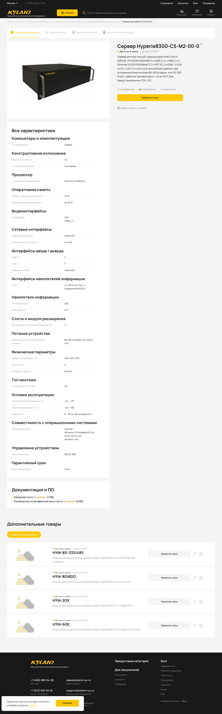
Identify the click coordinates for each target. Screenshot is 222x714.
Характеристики (57, 32)
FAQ (163, 694)
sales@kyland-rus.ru (78, 680)
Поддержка (209, 3)
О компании (167, 3)
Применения (167, 680)
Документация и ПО (86, 32)
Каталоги (165, 684)
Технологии (167, 675)
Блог (195, 3)
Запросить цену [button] (150, 97)
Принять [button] (67, 703)
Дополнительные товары (120, 32)
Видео (164, 689)
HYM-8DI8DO (64, 576)
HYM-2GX (61, 600)
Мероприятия (168, 666)
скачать (41, 497)
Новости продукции (171, 670)
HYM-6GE (61, 624)
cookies (32, 705)
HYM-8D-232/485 (68, 552)
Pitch (184, 701)
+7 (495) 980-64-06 (35, 3)
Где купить (183, 3)
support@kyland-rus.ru (80, 690)
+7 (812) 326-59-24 (42, 690)
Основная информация (27, 32)
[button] (67, 12)
